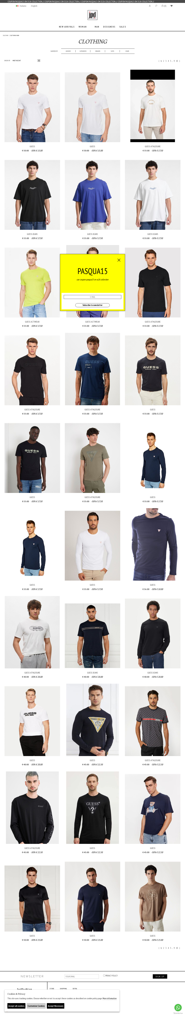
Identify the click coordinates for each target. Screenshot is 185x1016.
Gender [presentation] (68, 51)
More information (110, 998)
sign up (160, 976)
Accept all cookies (16, 1005)
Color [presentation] (127, 51)
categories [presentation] (83, 51)
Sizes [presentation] (112, 51)
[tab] (66, 27)
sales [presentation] (122, 26)
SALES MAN (5, 35)
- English (33, 5)
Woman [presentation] (83, 26)
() (163, 5)
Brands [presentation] (97, 51)
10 (177, 61)
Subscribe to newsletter (92, 305)
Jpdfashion (92, 17)
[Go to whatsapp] (178, 1007)
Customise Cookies (36, 1005)
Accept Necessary (55, 1005)
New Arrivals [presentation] (67, 26)
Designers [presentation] (109, 26)
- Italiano (22, 5)
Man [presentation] (97, 26)
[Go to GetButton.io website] (178, 1013)
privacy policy (110, 975)
